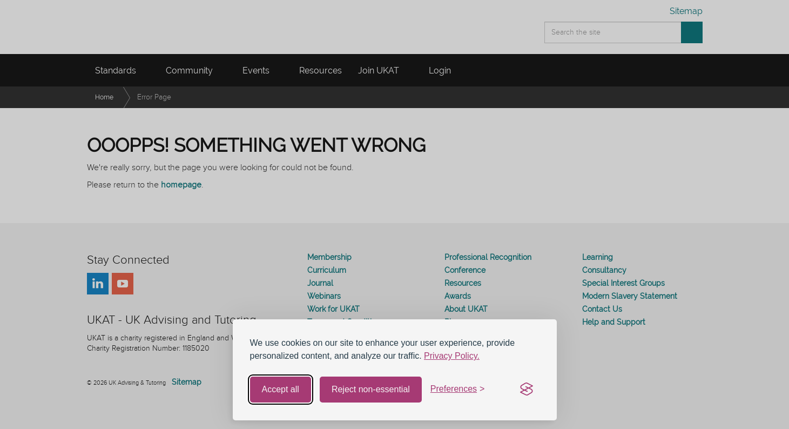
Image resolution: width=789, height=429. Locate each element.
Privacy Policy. (452, 355)
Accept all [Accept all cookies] (280, 389)
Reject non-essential (371, 389)
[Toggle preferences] (457, 389)
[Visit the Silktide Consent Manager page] (527, 390)
